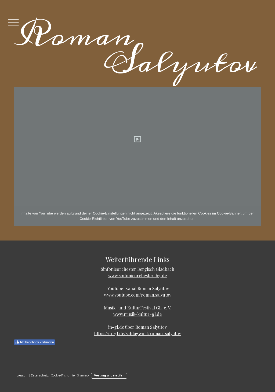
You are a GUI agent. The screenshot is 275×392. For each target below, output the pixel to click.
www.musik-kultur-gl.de (137, 314)
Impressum (20, 375)
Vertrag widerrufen (109, 375)
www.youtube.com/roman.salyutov (137, 295)
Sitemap (83, 375)
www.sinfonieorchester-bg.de (137, 275)
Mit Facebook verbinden (34, 342)
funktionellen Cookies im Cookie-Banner (209, 213)
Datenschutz (40, 375)
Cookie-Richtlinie (63, 375)
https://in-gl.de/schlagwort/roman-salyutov (137, 333)
